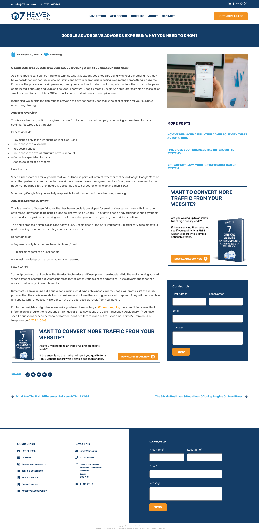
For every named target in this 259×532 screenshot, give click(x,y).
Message (178, 327)
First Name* (179, 294)
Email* (176, 310)
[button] (27, 374)
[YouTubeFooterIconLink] (85, 484)
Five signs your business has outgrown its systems (200, 151)
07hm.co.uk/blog (109, 307)
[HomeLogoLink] (31, 16)
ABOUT (153, 16)
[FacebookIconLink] (234, 3)
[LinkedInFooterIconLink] (77, 484)
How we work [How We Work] (28, 451)
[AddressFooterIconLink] (76, 464)
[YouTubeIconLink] (238, 3)
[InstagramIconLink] (242, 3)
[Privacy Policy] (18, 477)
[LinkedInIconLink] (230, 3)
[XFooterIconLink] (93, 484)
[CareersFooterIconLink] (18, 457)
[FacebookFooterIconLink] (81, 484)
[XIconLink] (246, 3)
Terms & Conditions (32, 471)
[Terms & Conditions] (18, 471)
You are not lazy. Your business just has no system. (201, 166)
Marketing (56, 54)
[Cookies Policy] (18, 484)
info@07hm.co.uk (137, 316)
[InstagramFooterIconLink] (89, 484)
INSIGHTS (137, 16)
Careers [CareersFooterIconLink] (26, 457)
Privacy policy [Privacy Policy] (30, 477)
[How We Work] (18, 451)
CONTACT (168, 16)
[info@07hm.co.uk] (76, 451)
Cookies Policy (30, 484)
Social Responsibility (34, 464)
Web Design (118, 16)
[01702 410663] (76, 457)
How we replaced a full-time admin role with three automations (207, 136)
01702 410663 (37, 320)
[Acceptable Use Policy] (18, 491)
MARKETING (97, 16)
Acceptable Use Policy (34, 491)
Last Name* (216, 294)
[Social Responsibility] (18, 464)
